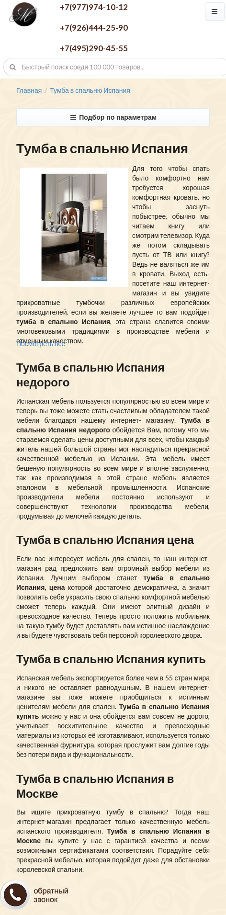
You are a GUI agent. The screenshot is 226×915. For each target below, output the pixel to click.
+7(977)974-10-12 (94, 7)
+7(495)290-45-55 (94, 48)
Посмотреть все (40, 343)
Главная (29, 90)
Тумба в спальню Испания (90, 90)
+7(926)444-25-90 (94, 28)
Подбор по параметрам (113, 117)
